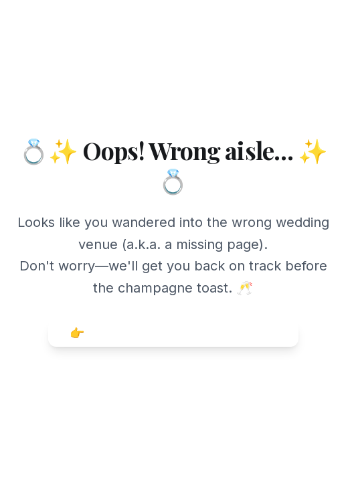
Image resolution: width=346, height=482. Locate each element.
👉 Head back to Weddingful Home (173, 333)
